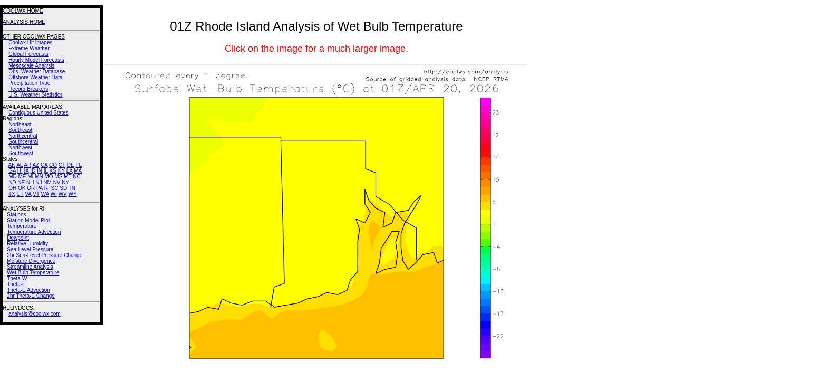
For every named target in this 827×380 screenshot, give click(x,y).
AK (11, 165)
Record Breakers (28, 89)
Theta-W (17, 278)
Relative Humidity (27, 243)
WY (73, 194)
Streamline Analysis (30, 267)
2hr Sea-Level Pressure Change (44, 255)
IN (39, 171)
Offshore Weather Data (35, 77)
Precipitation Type (29, 83)
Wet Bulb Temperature (33, 273)
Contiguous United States (38, 113)
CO (53, 165)
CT (62, 165)
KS (53, 171)
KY (61, 171)
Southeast (20, 130)
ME (22, 176)
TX (11, 194)
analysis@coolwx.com (34, 314)
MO (48, 176)
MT (67, 176)
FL (78, 165)
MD (12, 176)
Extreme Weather (29, 48)
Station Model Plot (28, 220)
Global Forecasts (28, 54)
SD (63, 188)
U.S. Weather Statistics (35, 95)
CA (44, 165)
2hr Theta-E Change (30, 296)
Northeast (19, 124)
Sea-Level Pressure (30, 249)
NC (76, 176)
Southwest (20, 153)
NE (21, 182)
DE (70, 165)
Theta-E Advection (28, 290)
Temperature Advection (34, 232)
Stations (16, 214)
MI (30, 176)
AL (19, 165)
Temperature (21, 226)
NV (57, 182)
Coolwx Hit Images (30, 42)
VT (36, 194)
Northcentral (22, 136)
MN (39, 176)
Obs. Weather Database (36, 71)
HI (20, 171)
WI (54, 194)
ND (12, 182)
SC (55, 188)
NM (47, 182)
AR (27, 165)
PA (39, 188)
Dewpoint (18, 238)
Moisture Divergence (31, 261)
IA (26, 171)
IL (46, 171)
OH (12, 188)
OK (21, 188)
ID (32, 171)
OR (31, 188)
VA (28, 194)
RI (47, 188)
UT (20, 194)
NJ (38, 182)
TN (72, 188)
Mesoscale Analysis (31, 66)
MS (58, 176)
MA (78, 171)
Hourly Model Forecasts (36, 60)
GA (12, 171)
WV (63, 194)
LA (69, 171)
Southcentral (23, 142)
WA (45, 194)
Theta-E (16, 284)
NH (30, 182)
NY (65, 182)
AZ (35, 165)
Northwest (20, 147)
